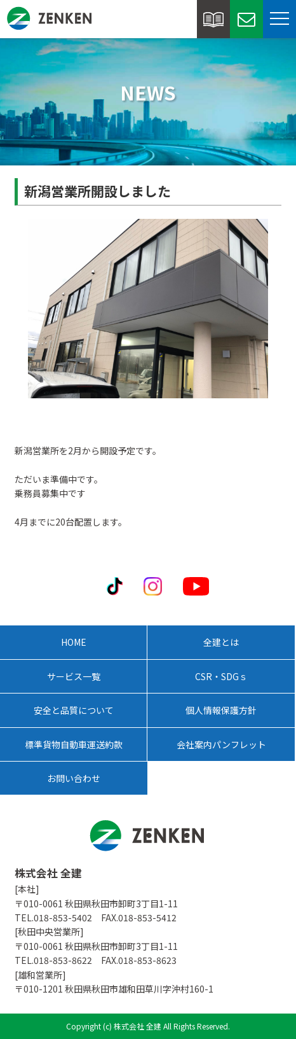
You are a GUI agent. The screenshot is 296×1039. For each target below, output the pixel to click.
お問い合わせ (73, 778)
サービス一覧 (73, 676)
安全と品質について (74, 710)
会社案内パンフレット (221, 744)
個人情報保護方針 (221, 710)
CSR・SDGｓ (221, 676)
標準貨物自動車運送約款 (74, 744)
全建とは (221, 642)
